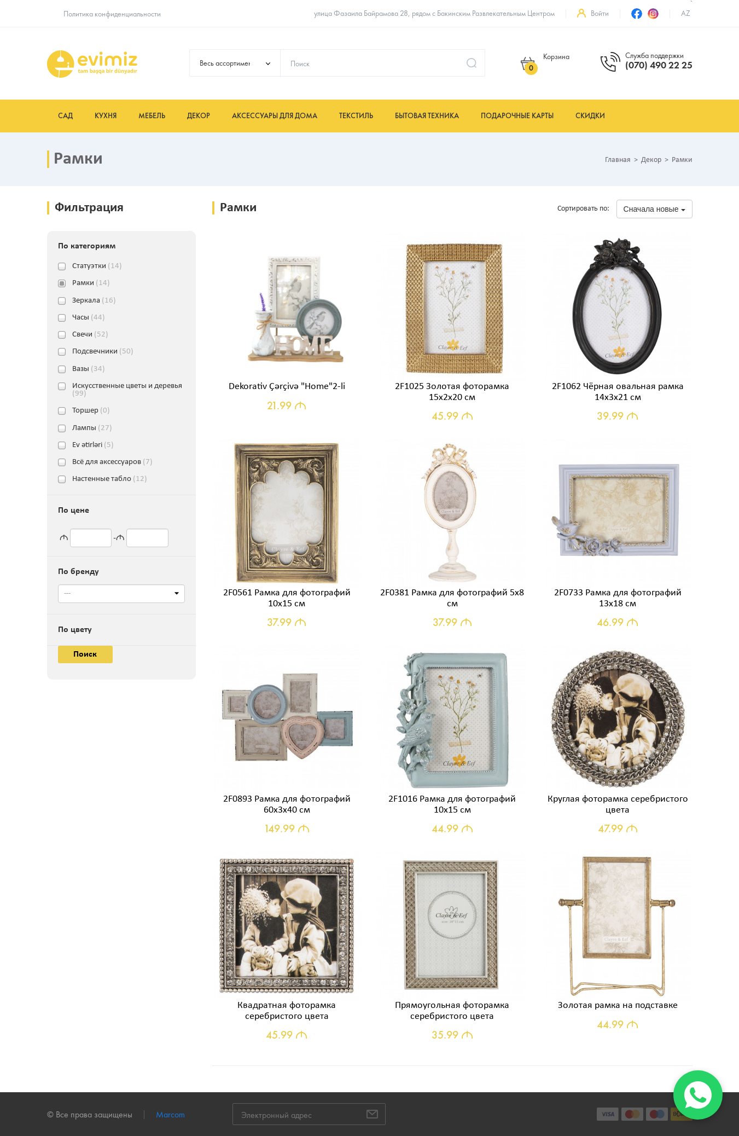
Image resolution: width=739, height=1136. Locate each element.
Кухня (106, 115)
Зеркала (94, 301)
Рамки (91, 283)
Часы (88, 318)
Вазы (88, 369)
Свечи (90, 335)
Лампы (92, 428)
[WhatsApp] (698, 1095)
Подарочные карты (517, 115)
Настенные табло (109, 479)
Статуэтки (97, 266)
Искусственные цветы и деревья (127, 386)
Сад (65, 115)
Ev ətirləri (93, 445)
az (685, 13)
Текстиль (356, 115)
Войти (600, 13)
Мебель (151, 115)
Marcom (170, 1114)
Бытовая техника (427, 115)
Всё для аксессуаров (112, 462)
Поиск (85, 654)
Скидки (590, 115)
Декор (198, 115)
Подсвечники (102, 352)
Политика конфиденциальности (112, 14)
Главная (618, 160)
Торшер (91, 411)
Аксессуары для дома (274, 115)
